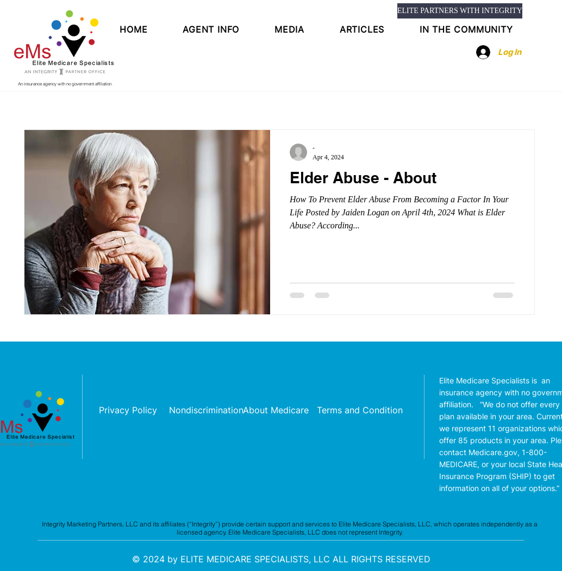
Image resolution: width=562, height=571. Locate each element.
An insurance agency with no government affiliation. (65, 83)
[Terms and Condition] (360, 410)
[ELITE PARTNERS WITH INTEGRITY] (459, 10)
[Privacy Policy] (128, 410)
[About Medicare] (276, 410)
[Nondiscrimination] (206, 410)
